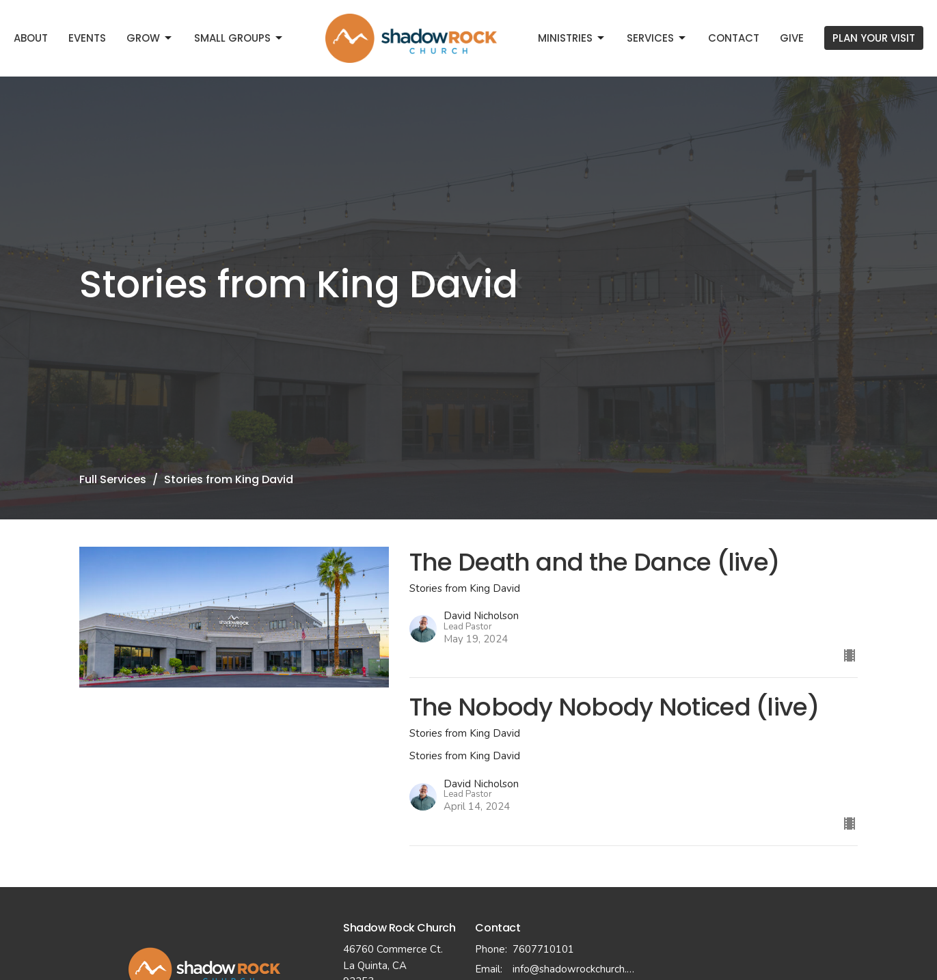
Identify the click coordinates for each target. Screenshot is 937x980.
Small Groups (239, 38)
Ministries (572, 38)
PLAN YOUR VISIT (873, 38)
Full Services (112, 479)
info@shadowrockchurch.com (575, 969)
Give (792, 38)
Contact (733, 38)
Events (87, 38)
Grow (150, 38)
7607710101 (543, 949)
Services (657, 38)
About (31, 38)
